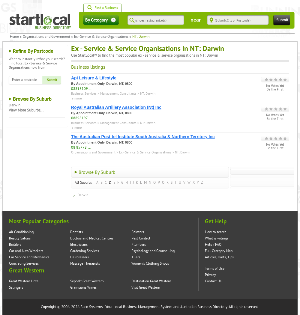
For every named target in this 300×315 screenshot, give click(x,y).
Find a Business (102, 8)
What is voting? (216, 238)
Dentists (76, 232)
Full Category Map (218, 251)
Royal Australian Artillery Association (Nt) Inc (116, 107)
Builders (15, 245)
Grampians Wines (83, 288)
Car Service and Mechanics (29, 257)
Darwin (14, 105)
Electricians (79, 245)
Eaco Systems (91, 307)
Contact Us (213, 281)
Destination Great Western (151, 281)
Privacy (210, 275)
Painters (137, 232)
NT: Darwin (147, 94)
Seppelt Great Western (87, 281)
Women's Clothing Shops (150, 264)
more (78, 98)
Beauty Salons (20, 238)
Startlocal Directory (40, 21)
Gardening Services (84, 251)
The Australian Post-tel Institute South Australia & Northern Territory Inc (143, 136)
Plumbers (138, 245)
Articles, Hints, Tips (219, 257)
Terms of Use (214, 269)
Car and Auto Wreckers (26, 251)
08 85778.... (81, 148)
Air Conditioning (21, 232)
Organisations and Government (46, 37)
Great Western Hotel (24, 281)
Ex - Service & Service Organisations (101, 37)
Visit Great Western (145, 288)
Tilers (135, 257)
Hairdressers (79, 257)
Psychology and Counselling (153, 251)
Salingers (16, 288)
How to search (215, 232)
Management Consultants (118, 94)
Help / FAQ (213, 245)
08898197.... (81, 118)
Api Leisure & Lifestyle (93, 78)
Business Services (84, 94)
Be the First (275, 89)
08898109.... (81, 89)
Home (14, 37)
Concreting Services (24, 264)
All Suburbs (83, 183)
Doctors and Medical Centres (91, 238)
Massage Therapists (85, 264)
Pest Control (140, 238)
